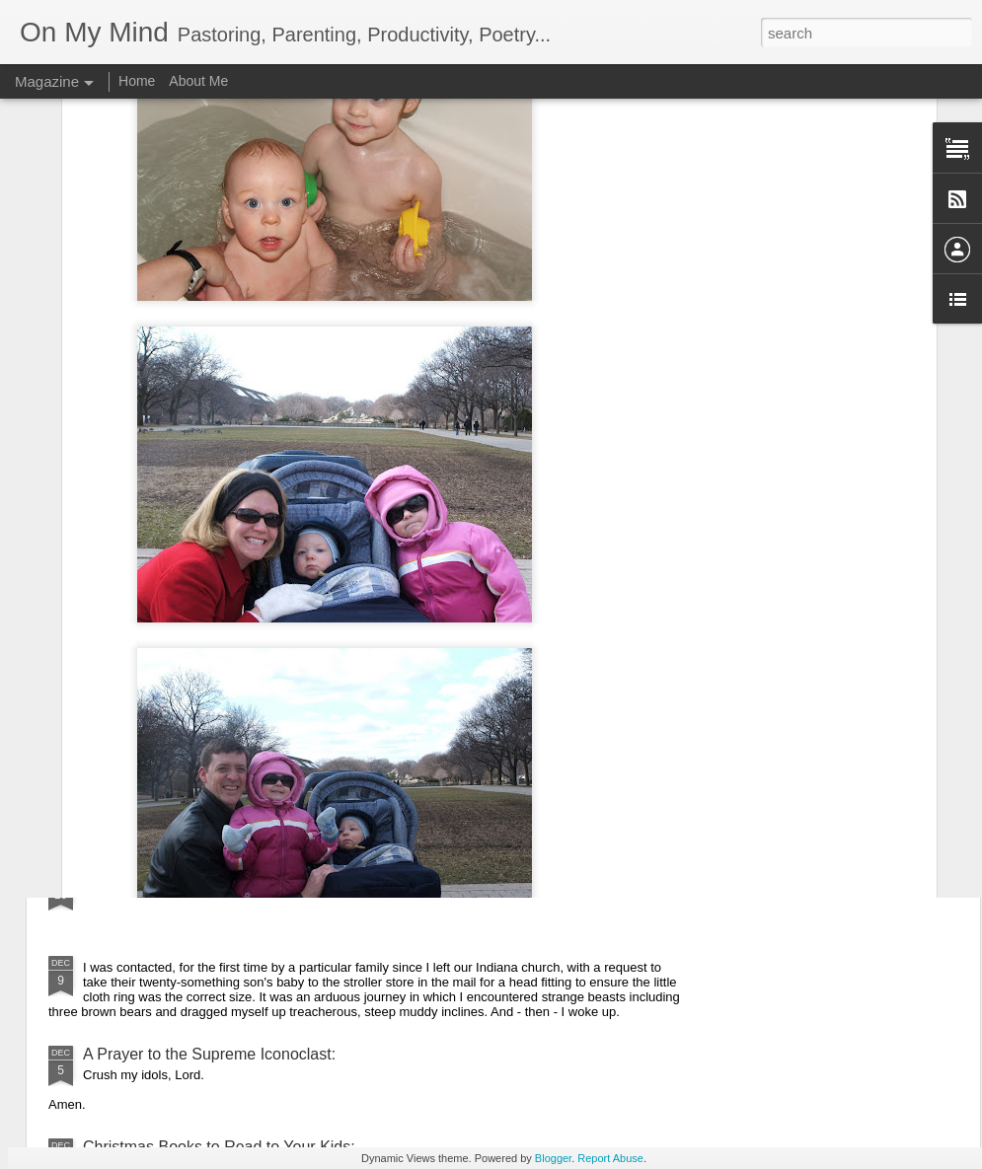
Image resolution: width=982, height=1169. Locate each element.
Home (136, 81)
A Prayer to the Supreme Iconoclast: (209, 1054)
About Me (198, 81)
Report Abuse (610, 1158)
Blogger (553, 1158)
